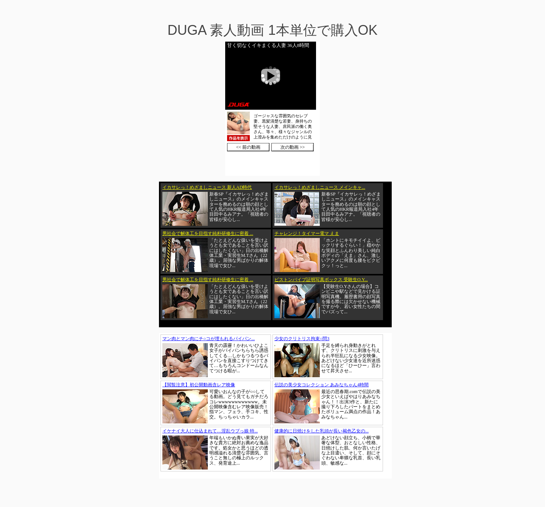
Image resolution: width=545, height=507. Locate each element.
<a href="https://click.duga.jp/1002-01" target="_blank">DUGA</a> (272, 109)
